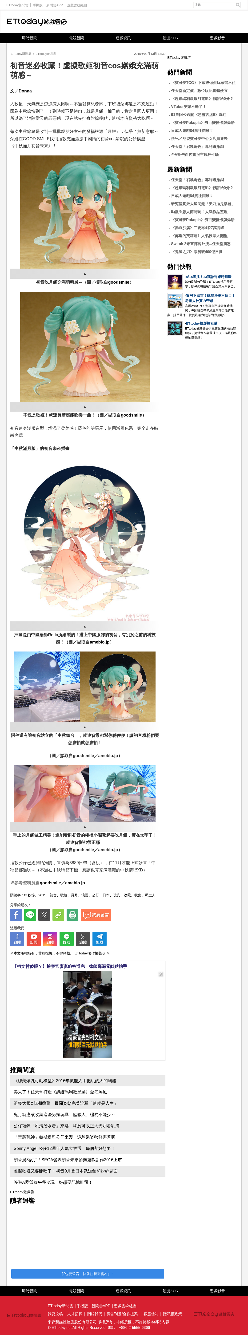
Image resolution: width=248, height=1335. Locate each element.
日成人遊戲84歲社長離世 (192, 131)
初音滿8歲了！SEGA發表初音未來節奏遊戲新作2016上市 (68, 1159)
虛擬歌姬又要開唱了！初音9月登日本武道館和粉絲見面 (66, 1171)
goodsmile (118, 282)
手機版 (38, 4)
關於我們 (94, 1314)
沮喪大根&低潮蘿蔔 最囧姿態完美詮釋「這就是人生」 (66, 1103)
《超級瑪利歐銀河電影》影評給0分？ (202, 99)
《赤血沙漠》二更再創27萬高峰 (197, 228)
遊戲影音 (217, 38)
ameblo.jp (99, 642)
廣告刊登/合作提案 (122, 1314)
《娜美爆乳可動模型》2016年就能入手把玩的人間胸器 (65, 1080)
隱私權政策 (172, 1314)
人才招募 (74, 1314)
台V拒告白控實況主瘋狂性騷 (195, 155)
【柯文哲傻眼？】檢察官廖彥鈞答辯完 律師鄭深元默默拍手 (70, 966)
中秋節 (29, 895)
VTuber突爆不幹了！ (188, 107)
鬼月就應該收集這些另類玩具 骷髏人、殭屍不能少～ (64, 1114)
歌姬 (63, 895)
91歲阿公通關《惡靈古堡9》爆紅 (198, 115)
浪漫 (84, 895)
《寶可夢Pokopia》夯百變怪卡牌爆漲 (203, 123)
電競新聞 (76, 38)
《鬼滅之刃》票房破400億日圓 (197, 252)
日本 (106, 895)
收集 (137, 895)
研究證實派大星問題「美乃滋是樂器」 (203, 204)
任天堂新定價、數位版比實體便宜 (199, 91)
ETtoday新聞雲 (17, 4)
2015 (42, 895)
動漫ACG (170, 38)
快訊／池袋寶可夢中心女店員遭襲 (199, 139)
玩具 (116, 895)
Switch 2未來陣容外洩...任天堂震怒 (201, 244)
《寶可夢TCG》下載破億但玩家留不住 (203, 83)
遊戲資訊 (123, 38)
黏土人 (150, 895)
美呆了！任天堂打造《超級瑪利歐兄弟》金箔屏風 (60, 1092)
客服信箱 (151, 1314)
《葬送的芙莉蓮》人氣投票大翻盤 (199, 236)
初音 (53, 895)
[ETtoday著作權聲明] (90, 953)
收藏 (127, 895)
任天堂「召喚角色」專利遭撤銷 (197, 147)
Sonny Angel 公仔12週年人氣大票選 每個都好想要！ (64, 1148)
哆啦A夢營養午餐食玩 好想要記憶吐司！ (53, 1182)
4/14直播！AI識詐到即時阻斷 (209, 277)
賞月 (74, 895)
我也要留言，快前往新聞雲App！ (88, 1274)
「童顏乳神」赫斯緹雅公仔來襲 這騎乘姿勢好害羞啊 (64, 1137)
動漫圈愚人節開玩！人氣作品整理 (199, 212)
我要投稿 (55, 1314)
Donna (25, 91)
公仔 (95, 895)
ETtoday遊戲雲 (37, 21)
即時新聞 (29, 38)
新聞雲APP (54, 4)
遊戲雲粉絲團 (77, 4)
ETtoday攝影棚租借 (201, 323)
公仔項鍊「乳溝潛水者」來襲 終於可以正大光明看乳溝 (67, 1126)
